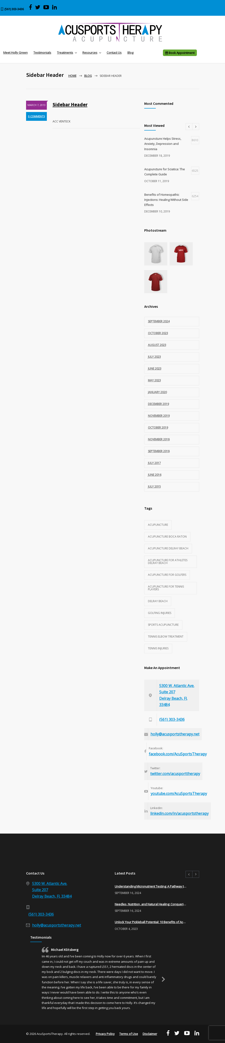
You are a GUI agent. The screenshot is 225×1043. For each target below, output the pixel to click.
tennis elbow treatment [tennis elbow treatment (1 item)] (165, 636)
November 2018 (159, 439)
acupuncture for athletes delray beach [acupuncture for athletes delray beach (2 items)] (167, 561)
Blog (130, 52)
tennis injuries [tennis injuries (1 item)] (158, 648)
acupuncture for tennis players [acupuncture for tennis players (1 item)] (166, 588)
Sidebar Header (70, 104)
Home (72, 76)
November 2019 (159, 416)
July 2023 (154, 357)
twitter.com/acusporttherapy (175, 773)
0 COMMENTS (36, 116)
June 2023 (154, 368)
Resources (89, 52)
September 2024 (159, 321)
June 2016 (154, 475)
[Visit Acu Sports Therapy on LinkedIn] (54, 7)
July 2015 (154, 487)
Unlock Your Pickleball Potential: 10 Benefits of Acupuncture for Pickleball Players (150, 922)
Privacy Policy (105, 1034)
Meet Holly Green (15, 52)
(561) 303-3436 (14, 9)
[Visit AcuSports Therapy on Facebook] (30, 7)
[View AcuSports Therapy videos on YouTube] (46, 7)
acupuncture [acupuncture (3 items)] (158, 525)
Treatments (65, 52)
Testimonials (42, 52)
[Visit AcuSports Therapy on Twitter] (37, 7)
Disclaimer (150, 1034)
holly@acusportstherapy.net (174, 734)
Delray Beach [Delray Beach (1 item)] (158, 601)
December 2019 (158, 404)
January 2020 (157, 392)
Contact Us (114, 52)
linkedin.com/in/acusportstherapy (179, 813)
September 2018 (159, 451)
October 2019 (158, 428)
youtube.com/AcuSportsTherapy (179, 793)
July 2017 (154, 463)
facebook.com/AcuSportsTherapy (178, 754)
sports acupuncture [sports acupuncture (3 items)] (163, 625)
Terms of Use (128, 1034)
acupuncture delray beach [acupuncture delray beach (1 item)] (168, 548)
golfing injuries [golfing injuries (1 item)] (159, 613)
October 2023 (158, 333)
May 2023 (154, 380)
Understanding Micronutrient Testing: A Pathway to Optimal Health (150, 886)
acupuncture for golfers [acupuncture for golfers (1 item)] (167, 575)
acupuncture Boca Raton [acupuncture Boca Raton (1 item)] (167, 537)
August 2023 (157, 345)
